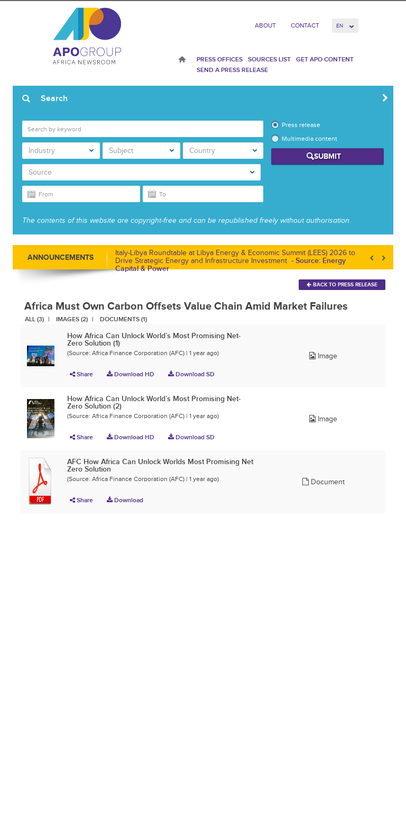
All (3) (34, 319)
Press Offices (220, 59)
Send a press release (232, 70)
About (265, 25)
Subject (141, 151)
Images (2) (72, 319)
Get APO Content (325, 59)
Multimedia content (309, 138)
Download (125, 500)
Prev (372, 258)
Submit (327, 156)
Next (382, 258)
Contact (305, 25)
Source (141, 172)
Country (223, 151)
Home (182, 60)
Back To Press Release (342, 284)
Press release (301, 125)
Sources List (269, 59)
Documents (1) (123, 319)
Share (81, 374)
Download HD (130, 374)
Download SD (191, 374)
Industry (61, 151)
